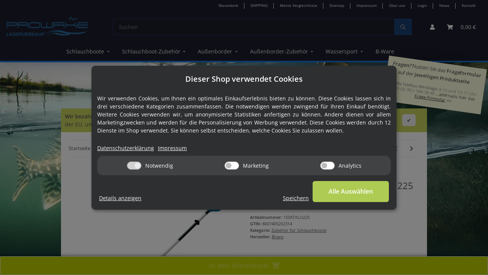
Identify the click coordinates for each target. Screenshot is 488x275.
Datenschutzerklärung (125, 148)
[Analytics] (327, 166)
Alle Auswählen (351, 191)
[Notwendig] (134, 166)
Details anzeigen (120, 198)
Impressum (172, 148)
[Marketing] (232, 166)
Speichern (296, 198)
